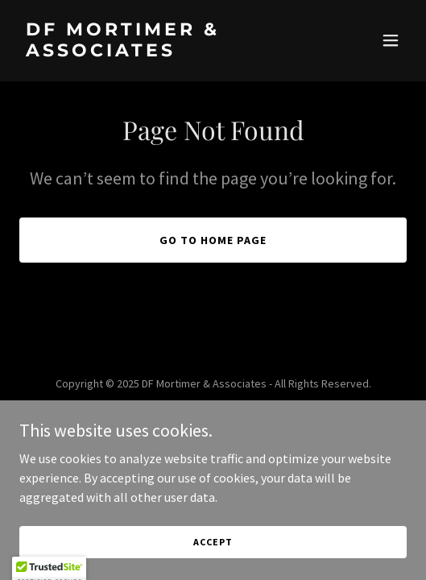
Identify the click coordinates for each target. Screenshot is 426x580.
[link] (155, 52)
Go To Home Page (213, 240)
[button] (390, 40)
